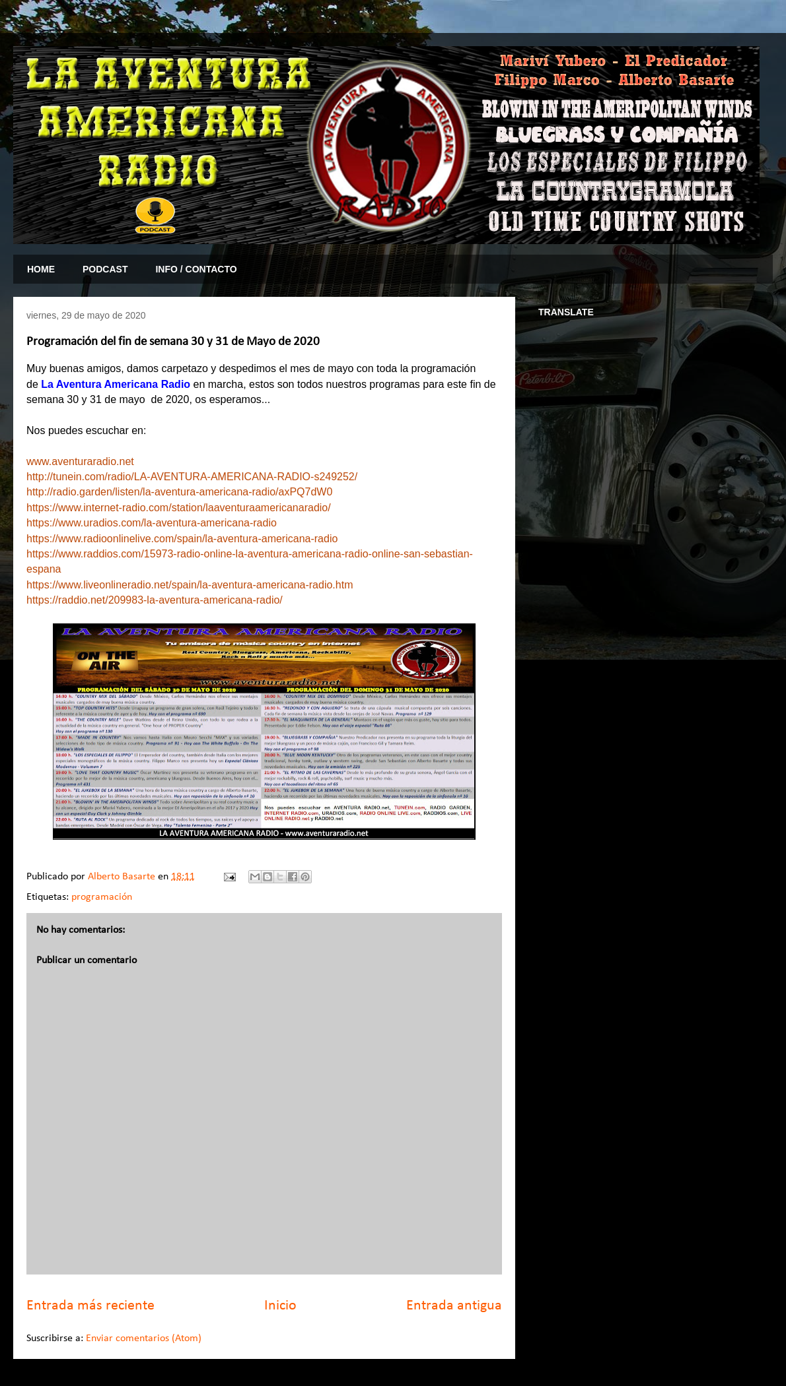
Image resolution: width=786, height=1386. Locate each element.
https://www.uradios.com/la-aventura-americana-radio (151, 522)
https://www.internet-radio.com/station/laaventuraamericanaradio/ (178, 507)
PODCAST (105, 269)
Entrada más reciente (90, 1305)
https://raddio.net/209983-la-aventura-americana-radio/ (154, 600)
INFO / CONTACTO (195, 269)
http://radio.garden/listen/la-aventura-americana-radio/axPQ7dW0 (179, 491)
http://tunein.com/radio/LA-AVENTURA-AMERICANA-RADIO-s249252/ (191, 476)
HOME (41, 269)
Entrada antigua (454, 1305)
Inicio (280, 1305)
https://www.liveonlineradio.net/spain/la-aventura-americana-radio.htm (189, 584)
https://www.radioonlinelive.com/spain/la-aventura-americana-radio (182, 538)
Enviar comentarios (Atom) (143, 1338)
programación (101, 897)
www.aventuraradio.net (80, 461)
